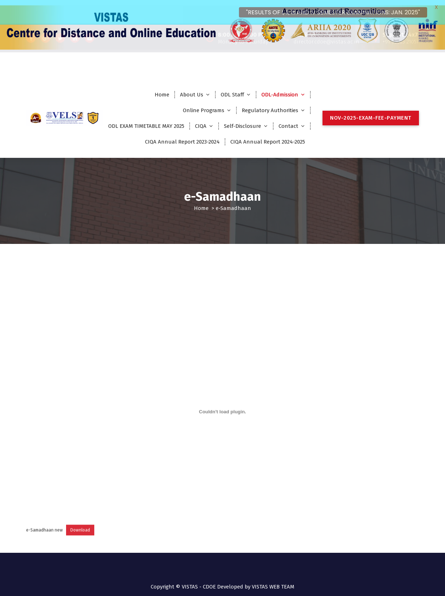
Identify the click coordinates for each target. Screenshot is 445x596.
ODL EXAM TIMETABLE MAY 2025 (146, 120)
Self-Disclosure (242, 120)
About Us (191, 89)
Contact (288, 120)
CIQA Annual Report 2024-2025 (267, 136)
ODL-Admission (279, 89)
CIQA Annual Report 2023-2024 (182, 136)
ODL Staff (232, 89)
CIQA (200, 120)
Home (162, 89)
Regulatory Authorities (270, 104)
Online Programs (203, 104)
